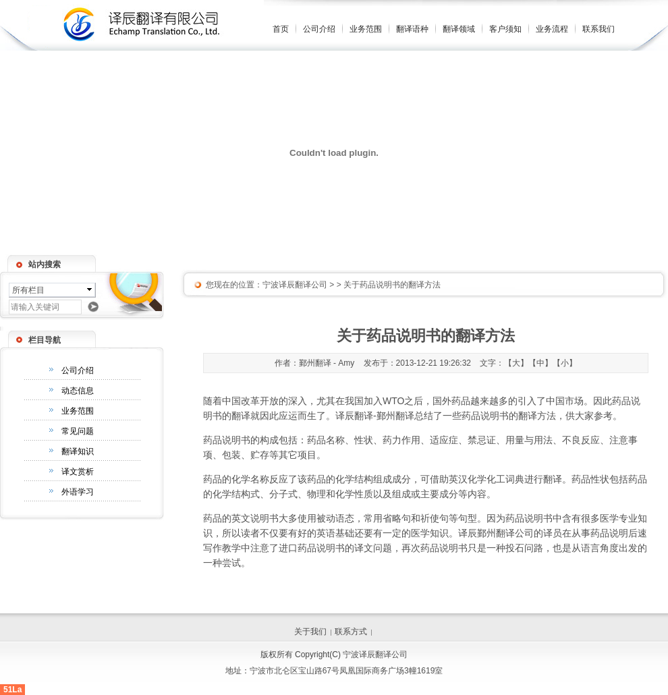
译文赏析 (77, 471)
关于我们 (310, 631)
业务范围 (366, 29)
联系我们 (598, 29)
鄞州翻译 (395, 415)
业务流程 (552, 29)
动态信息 (77, 390)
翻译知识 (77, 451)
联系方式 (351, 631)
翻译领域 (459, 29)
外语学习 (77, 492)
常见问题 (77, 431)
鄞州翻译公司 (505, 533)
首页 (281, 29)
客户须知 (505, 29)
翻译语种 (412, 29)
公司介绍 (319, 29)
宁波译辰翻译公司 (294, 284)
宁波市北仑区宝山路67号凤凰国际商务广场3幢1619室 (346, 670)
